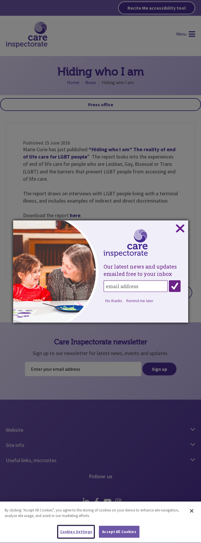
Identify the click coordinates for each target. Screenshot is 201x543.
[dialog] (100, 271)
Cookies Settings (76, 534)
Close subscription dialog (180, 228)
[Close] (191, 513)
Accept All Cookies (119, 534)
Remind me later (139, 300)
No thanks (113, 300)
